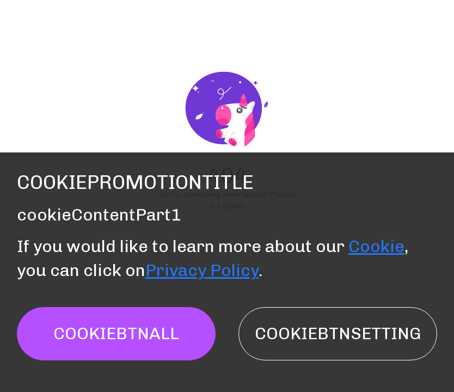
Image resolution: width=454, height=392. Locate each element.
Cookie (376, 246)
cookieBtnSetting (338, 333)
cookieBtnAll (116, 333)
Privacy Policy (202, 270)
